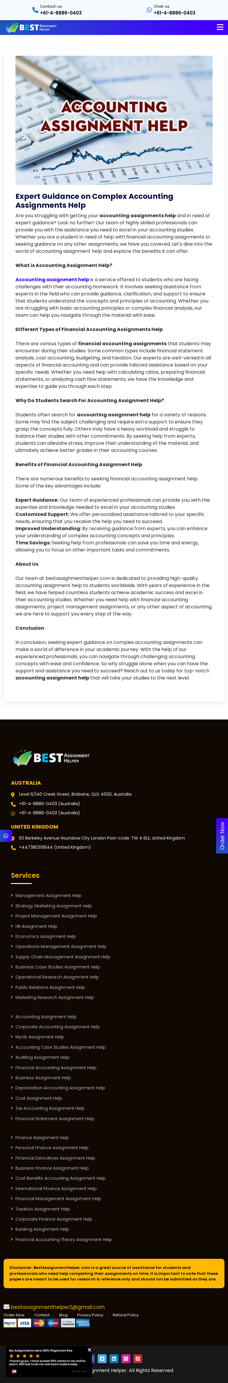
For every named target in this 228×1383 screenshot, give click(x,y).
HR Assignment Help (36, 926)
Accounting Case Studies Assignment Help (60, 1047)
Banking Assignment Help (42, 1229)
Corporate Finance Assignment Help (53, 1219)
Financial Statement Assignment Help (54, 1119)
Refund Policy (126, 1315)
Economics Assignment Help (45, 936)
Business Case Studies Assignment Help (57, 967)
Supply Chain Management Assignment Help (62, 957)
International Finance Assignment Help (56, 1189)
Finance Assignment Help (42, 1138)
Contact (42, 1315)
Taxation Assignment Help (42, 1209)
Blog (63, 1315)
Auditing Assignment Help (42, 1057)
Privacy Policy (90, 1315)
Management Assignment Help (48, 895)
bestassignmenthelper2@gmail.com (58, 1307)
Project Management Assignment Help (56, 916)
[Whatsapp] (6, 836)
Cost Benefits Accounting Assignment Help (60, 1178)
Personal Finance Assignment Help (51, 1148)
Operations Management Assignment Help (61, 946)
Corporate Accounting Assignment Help (57, 1027)
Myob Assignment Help (39, 1037)
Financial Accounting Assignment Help (55, 1068)
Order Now (14, 1315)
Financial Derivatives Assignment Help (55, 1158)
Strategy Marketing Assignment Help (53, 906)
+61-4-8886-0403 (61, 13)
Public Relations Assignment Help (50, 987)
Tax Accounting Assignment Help (50, 1108)
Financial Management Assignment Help (58, 1199)
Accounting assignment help (52, 279)
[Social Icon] (102, 1358)
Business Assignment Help (43, 1078)
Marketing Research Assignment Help (54, 997)
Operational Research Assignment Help (57, 977)
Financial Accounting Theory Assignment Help (63, 1240)
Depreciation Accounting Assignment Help (60, 1088)
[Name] (220, 27)
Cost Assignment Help (38, 1098)
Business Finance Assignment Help (52, 1168)
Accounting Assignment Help (46, 1017)
